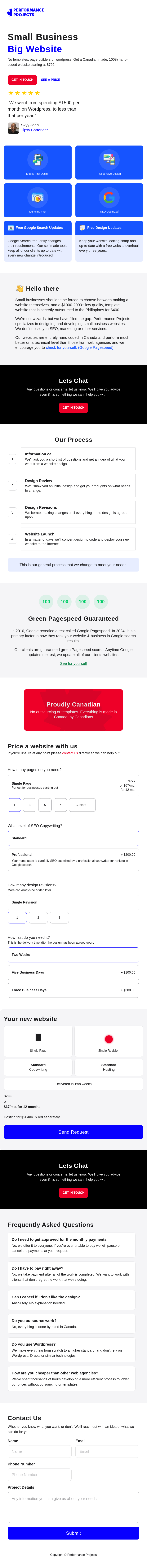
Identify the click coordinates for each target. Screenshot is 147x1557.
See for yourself (73, 663)
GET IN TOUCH (22, 79)
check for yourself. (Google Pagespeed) (79, 347)
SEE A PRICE (50, 79)
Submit (73, 1533)
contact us (70, 753)
